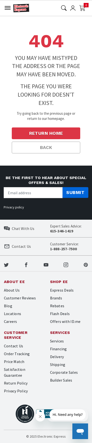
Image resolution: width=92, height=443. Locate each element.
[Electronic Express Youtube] (46, 264)
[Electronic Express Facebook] (26, 264)
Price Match (14, 361)
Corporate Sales (64, 372)
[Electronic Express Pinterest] (85, 264)
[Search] (63, 8)
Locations (12, 313)
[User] (72, 8)
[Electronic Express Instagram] (66, 264)
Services (57, 341)
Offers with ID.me (65, 321)
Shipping (58, 364)
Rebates (57, 305)
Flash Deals (60, 313)
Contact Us (13, 345)
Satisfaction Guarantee (14, 372)
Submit (75, 192)
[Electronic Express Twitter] (6, 264)
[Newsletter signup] (33, 192)
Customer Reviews (20, 297)
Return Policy (15, 383)
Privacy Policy (16, 390)
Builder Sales (61, 380)
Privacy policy (14, 207)
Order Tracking (17, 353)
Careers (10, 321)
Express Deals (62, 290)
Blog (8, 305)
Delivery (57, 356)
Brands (56, 297)
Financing (58, 348)
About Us (12, 290)
